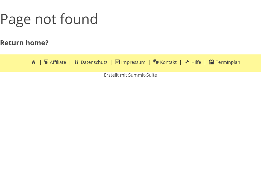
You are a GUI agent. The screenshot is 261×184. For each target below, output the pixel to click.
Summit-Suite (142, 75)
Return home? (24, 42)
